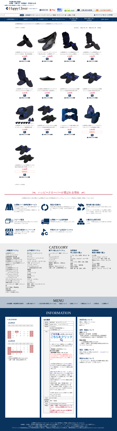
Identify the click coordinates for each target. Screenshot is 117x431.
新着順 (99, 27)
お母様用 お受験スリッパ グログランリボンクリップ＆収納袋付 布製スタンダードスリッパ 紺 (92, 127)
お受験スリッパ (39, 23)
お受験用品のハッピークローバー (24, 23)
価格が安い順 (83, 27)
